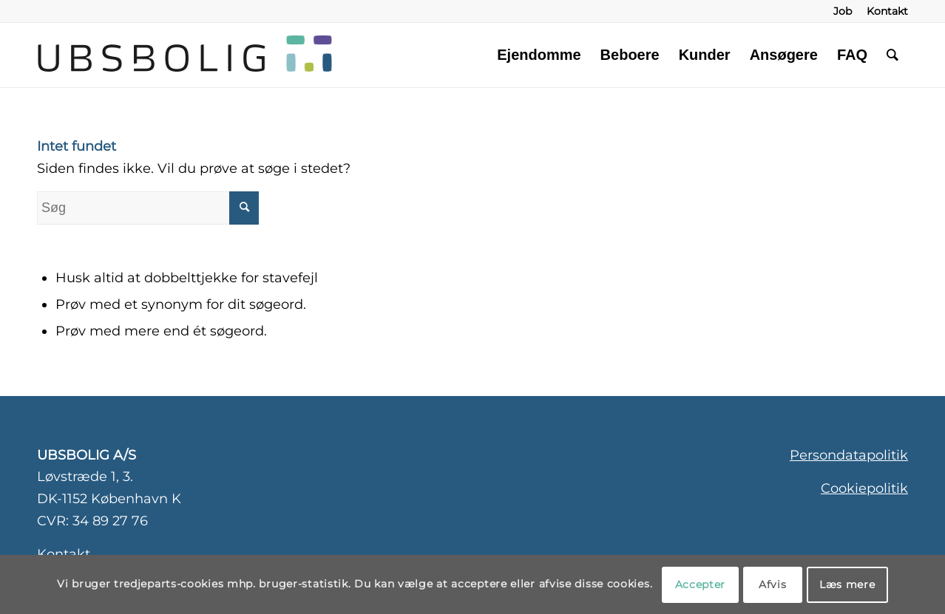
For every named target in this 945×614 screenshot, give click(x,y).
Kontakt (63, 554)
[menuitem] (842, 11)
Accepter (700, 584)
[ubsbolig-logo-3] (342, 54)
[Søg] (892, 54)
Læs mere (847, 584)
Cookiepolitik (864, 488)
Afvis (773, 584)
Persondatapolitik (849, 455)
